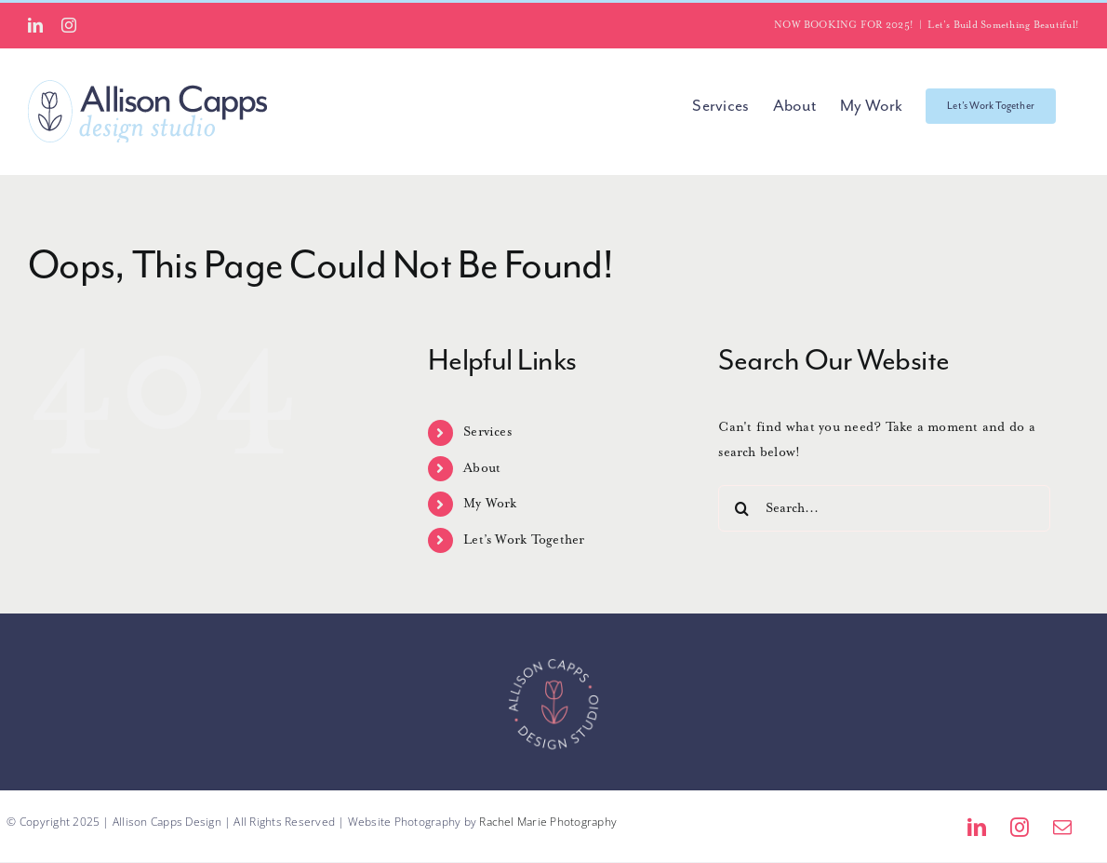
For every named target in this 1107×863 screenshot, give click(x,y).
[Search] (741, 508)
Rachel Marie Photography (548, 821)
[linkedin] (977, 827)
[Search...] (884, 508)
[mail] (1062, 827)
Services (487, 432)
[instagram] (1019, 827)
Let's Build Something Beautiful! (1003, 25)
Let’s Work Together (524, 540)
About (481, 468)
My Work (490, 503)
